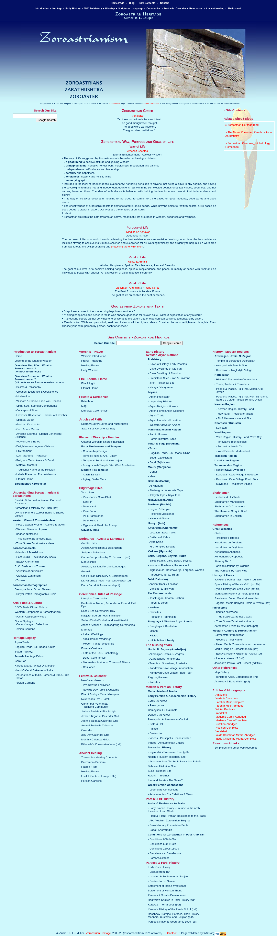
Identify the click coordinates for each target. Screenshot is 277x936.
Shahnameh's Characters (229, 506)
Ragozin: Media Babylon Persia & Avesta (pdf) (242, 602)
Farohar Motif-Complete (229, 702)
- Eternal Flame (24, 479)
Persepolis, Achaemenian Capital (168, 719)
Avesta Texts (89, 543)
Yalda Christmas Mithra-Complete (235, 738)
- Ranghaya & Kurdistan (162, 626)
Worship (110, 8)
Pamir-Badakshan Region (164, 429)
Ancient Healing (215, 8)
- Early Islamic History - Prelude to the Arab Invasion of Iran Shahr (174, 810)
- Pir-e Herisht (89, 520)
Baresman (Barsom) (93, 762)
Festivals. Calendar (175, 8)
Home (18, 356)
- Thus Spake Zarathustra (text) (33, 538)
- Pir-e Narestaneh (92, 515)
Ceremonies (153, 8)
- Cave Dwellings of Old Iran (165, 368)
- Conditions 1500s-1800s (163, 848)
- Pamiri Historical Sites (162, 438)
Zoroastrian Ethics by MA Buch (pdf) (36, 507)
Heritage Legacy (24, 637)
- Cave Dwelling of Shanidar (164, 373)
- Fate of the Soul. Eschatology (99, 653)
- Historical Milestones (161, 513)
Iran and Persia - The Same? (165, 780)
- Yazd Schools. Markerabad (233, 451)
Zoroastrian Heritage (98, 933)
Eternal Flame (89, 388)
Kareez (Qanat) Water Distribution (35, 665)
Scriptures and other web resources (235, 747)
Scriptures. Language (130, 8)
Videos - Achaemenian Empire (166, 742)
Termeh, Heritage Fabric (29, 656)
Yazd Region (222, 432)
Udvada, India (90, 529)
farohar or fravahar (151, 104)
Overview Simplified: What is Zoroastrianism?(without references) (33, 368)
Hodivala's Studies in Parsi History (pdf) (172, 899)
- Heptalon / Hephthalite (162, 616)
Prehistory (154, 359)
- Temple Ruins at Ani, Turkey (99, 455)
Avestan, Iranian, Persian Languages (103, 566)
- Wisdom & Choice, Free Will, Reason (38, 401)
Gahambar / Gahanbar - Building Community (95, 705)
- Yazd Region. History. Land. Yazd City (238, 437)
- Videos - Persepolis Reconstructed (169, 738)
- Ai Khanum (155, 485)
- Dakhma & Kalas (159, 537)
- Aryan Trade (156, 415)
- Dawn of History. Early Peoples (167, 364)
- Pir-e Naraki (89, 506)
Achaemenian (114, 104)
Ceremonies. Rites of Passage (100, 594)
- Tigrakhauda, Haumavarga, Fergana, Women (176, 569)
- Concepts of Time (26, 410)
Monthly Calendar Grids (95, 739)
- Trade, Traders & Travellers (231, 384)
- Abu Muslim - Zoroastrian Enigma (169, 820)
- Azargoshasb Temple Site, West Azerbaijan (108, 465)
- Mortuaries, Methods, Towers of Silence (105, 662)
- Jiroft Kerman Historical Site (233, 418)
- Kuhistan (220, 427)
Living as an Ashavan (137, 231)
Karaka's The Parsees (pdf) (164, 904)
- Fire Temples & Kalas (161, 546)
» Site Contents (234, 110)
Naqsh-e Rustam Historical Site (167, 756)
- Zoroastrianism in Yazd (230, 446)
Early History (73, 8)
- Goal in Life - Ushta (27, 424)
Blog (132, 3)
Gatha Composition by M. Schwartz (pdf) (105, 557)
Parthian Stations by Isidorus (231, 565)
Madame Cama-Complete (231, 720)
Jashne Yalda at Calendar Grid (99, 720)
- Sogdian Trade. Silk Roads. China (169, 452)
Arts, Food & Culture (27, 602)
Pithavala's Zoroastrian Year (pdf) (101, 744)
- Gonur (152, 471)
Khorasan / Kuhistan (227, 423)
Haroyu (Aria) (156, 523)
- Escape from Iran (159, 871)
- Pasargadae (156, 705)
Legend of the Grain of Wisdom (33, 360)
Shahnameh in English (228, 515)
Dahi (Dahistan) (158, 579)
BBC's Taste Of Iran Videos (31, 607)
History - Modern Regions (230, 351)
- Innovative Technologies (231, 441)
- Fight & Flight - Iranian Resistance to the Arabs (177, 815)
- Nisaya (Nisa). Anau (161, 387)
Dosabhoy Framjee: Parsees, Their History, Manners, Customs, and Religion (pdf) (174, 915)
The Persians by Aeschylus (230, 570)
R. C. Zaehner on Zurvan (30, 566)
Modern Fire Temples (94, 469)
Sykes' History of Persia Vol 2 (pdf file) (237, 588)
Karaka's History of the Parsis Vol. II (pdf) (172, 909)
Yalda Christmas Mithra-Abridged (235, 735)
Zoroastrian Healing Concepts (99, 757)
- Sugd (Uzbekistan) (160, 457)
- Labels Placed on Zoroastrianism (35, 474)
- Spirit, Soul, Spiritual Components (36, 405)
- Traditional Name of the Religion (35, 469)
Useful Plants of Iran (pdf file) (98, 776)
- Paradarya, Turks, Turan (163, 574)
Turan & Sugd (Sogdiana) (164, 443)
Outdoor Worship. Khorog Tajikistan (102, 441)
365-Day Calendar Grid (95, 734)
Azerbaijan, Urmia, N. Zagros (232, 356)
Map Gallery (221, 672)
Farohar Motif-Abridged (229, 705)
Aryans (152, 392)
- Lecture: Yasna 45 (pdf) (229, 658)
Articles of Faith (90, 419)
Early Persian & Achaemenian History (172, 695)
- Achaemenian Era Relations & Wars (170, 794)
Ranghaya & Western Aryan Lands (170, 621)
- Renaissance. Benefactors (164, 853)
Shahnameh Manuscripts (229, 501)
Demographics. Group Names (33, 589)
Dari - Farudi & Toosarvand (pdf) (100, 585)
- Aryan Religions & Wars (163, 406)
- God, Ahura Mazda (27, 429)
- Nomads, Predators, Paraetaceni (168, 565)
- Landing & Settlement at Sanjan (168, 876)
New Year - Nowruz (92, 680)
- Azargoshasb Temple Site (164, 658)
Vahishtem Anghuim (128, 287)
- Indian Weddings (92, 634)
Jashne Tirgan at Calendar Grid (100, 716)
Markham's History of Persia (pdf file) (236, 593)
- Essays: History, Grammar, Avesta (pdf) (238, 653)
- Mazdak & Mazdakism (29, 552)
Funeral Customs (91, 648)
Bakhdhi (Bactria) (159, 481)
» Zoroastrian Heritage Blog (242, 124)
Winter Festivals (225, 709)
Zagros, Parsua (157, 677)
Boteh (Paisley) (24, 651)
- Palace (153, 728)
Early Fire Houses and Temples (101, 446)
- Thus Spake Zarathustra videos (34, 543)
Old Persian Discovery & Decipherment (104, 575)
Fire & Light (88, 383)
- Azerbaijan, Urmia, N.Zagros (166, 654)
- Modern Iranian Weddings (97, 643)
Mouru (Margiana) (159, 467)
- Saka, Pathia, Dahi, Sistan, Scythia (169, 560)
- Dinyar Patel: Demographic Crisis (35, 594)
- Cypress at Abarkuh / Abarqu (99, 525)
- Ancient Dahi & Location (163, 584)
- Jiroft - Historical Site (161, 382)
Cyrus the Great (157, 700)
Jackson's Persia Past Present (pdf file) (238, 579)
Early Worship (89, 370)
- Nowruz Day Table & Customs (100, 689)
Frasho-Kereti (151, 287)
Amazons (221, 694)
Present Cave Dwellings (229, 469)
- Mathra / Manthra (26, 464)
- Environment (23, 450)
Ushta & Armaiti (137, 261)
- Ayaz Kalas (155, 541)
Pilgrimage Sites (90, 488)
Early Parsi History (159, 867)
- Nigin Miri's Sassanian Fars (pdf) (168, 752)
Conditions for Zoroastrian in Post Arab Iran (176, 834)
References (196, 8)
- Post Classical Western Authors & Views (40, 524)
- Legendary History (159, 401)
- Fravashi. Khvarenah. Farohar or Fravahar (41, 415)
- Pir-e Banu (88, 511)
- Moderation (22, 396)
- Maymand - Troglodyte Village (234, 413)
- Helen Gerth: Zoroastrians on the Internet (240, 644)
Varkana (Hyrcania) (160, 551)
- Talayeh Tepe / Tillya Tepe (164, 495)
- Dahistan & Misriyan (161, 588)
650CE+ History (93, 8)
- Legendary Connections (163, 789)
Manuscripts (88, 561)
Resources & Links (225, 743)
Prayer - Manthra (91, 360)
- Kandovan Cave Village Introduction (170, 668)
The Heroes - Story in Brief (230, 511)
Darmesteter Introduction (229, 634)
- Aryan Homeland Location (164, 420)
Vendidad (137, 115)
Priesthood (87, 401)
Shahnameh (235, 8)
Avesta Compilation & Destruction (101, 547)
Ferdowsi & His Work (227, 497)
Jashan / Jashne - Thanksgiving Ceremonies (108, 624)
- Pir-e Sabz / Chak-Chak (96, 497)
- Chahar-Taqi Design (94, 451)
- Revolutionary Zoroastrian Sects (168, 825)
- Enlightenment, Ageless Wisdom (35, 446)
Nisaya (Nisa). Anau (160, 499)
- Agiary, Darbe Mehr (93, 479)
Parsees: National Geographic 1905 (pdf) (172, 921)
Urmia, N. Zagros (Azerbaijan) (167, 649)
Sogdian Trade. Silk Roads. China (35, 646)
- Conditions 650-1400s (162, 839)
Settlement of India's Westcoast (167, 885)
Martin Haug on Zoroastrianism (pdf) (236, 648)
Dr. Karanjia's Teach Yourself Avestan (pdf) (106, 580)
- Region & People (159, 509)
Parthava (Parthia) (159, 504)
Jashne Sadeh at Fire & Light (98, 711)
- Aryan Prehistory (158, 396)
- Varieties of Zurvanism (29, 571)
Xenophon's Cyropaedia (228, 556)
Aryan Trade (22, 642)
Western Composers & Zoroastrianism (38, 611)
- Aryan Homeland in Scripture (166, 410)
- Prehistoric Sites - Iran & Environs (169, 378)
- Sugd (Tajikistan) (159, 462)
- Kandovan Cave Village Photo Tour (169, 672)
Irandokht (221, 713)
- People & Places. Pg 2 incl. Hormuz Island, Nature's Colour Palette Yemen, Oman (241, 398)
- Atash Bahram (90, 474)
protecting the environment (127, 246)
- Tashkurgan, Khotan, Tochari (166, 598)
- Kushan (153, 607)
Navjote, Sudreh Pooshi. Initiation (101, 615)
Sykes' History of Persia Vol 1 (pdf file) (237, 584)
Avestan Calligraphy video (30, 616)
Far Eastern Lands (159, 593)
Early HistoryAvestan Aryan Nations (162, 353)
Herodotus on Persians (228, 542)
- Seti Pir (86, 501)
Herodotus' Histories (226, 537)
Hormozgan (221, 374)
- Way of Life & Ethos (27, 441)
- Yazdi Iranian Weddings (96, 638)
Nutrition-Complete (226, 727)
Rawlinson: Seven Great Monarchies (236, 598)
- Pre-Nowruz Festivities (95, 684)
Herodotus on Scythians (228, 547)
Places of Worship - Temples (99, 437)
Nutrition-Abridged (226, 724)
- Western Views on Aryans (31, 529)
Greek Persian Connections (165, 784)
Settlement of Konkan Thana (165, 890)
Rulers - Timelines (159, 775)
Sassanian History (159, 747)
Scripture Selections (93, 552)
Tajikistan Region (225, 455)
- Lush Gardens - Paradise (30, 455)
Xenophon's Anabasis (227, 551)
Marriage (86, 629)
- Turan (152, 448)
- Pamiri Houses (157, 434)
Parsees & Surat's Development (167, 895)
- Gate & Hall (155, 724)
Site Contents (147, 3)
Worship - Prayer (91, 351)
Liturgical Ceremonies (94, 410)
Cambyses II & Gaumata (162, 710)
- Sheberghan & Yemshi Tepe (165, 490)
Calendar (86, 730)
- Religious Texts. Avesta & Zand (34, 460)
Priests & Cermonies (93, 396)
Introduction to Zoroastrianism (34, 351)
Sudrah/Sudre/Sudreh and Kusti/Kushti (104, 423)
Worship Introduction (93, 356)
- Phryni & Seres (158, 602)
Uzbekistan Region (226, 460)
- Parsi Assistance (158, 857)
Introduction (42, 8)
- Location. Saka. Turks (162, 532)
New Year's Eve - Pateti (95, 699)
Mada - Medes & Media (162, 691)
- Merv (152, 476)
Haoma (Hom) (89, 766)
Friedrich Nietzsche (26, 533)
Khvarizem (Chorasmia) (163, 527)
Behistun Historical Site (162, 766)
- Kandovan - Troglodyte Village (233, 370)
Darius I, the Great (159, 714)
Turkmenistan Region (228, 465)
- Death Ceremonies (93, 657)
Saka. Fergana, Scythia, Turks (167, 555)
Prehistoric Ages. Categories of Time (236, 676)
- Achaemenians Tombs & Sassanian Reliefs (174, 761)
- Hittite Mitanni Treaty (161, 640)
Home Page (117, 3)
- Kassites (154, 682)
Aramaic (86, 571)
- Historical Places (159, 518)
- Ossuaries (88, 667)
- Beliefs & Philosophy (28, 387)
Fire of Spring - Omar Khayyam (100, 694)
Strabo (218, 533)
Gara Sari (20, 660)
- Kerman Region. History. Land (235, 409)
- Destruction (155, 733)
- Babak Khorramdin (27, 561)
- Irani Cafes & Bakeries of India (34, 670)
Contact (164, 3)
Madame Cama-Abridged (230, 716)
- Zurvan (20, 580)
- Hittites (153, 635)
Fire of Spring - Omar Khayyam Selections (31, 623)
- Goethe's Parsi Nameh (228, 639)
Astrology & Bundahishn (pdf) (232, 681)
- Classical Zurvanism (28, 575)
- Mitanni (153, 630)
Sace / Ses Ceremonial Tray (98, 428)
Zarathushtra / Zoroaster (30, 483)
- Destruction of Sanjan (162, 881)
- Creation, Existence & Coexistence (36, 391)
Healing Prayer (90, 365)
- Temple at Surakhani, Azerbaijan (101, 460)
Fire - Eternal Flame (93, 379)
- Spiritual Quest (24, 419)
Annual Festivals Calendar (97, 725)
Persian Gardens (25, 629)
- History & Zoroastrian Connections (235, 379)
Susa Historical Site (159, 770)
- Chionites (154, 612)
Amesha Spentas (137, 150)
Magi (84, 405)
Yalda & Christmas (226, 698)
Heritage (57, 8)
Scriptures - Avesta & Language (101, 538)
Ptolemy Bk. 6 (222, 561)
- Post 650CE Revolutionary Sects (35, 556)
